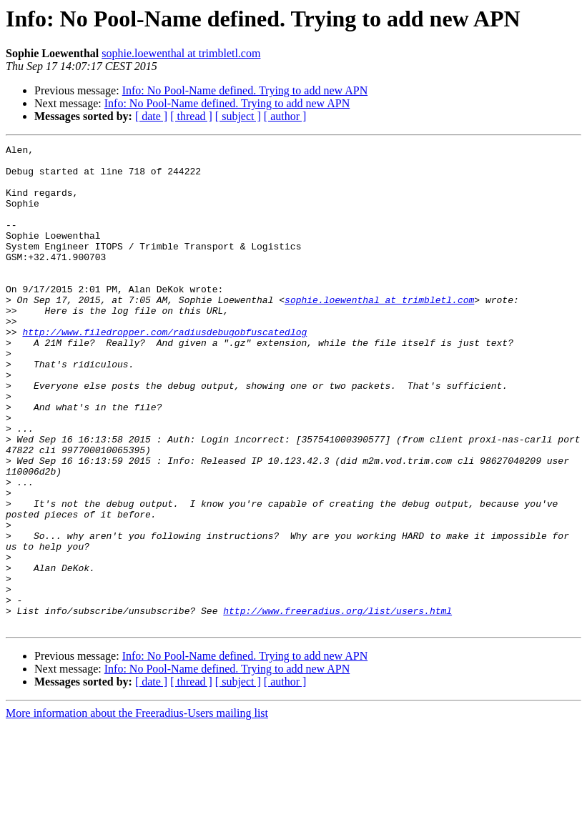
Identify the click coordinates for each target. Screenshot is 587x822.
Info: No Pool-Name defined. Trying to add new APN (245, 90)
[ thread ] (191, 116)
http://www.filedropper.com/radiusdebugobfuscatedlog (164, 370)
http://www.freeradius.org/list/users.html (337, 704)
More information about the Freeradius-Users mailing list (137, 809)
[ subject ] (238, 116)
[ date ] (151, 116)
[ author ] (285, 116)
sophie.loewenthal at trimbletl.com (181, 53)
